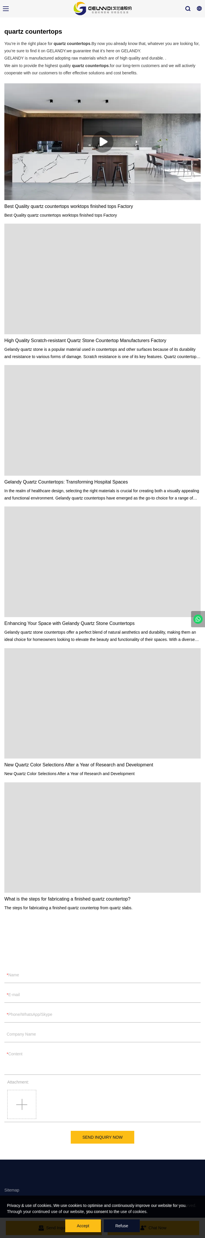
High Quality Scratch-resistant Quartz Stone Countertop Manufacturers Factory (85, 340)
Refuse (121, 1225)
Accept (83, 1225)
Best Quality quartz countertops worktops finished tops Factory (68, 206)
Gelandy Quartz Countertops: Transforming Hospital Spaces (66, 481)
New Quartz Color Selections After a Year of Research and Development (78, 764)
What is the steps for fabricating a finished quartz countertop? (67, 898)
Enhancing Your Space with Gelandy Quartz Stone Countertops (69, 623)
